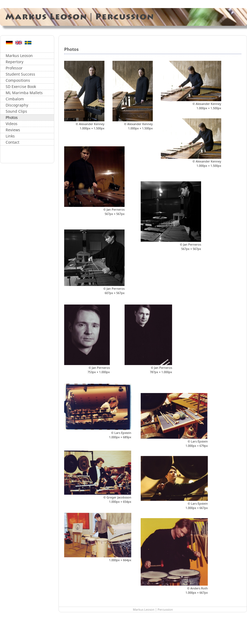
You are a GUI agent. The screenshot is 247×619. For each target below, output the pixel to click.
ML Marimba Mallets (24, 92)
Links (10, 136)
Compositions (18, 80)
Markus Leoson (19, 55)
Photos (12, 117)
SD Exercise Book (21, 86)
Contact (12, 142)
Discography (17, 105)
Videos (11, 123)
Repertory (14, 61)
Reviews (13, 129)
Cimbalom (15, 98)
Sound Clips (16, 111)
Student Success (20, 74)
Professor (14, 67)
